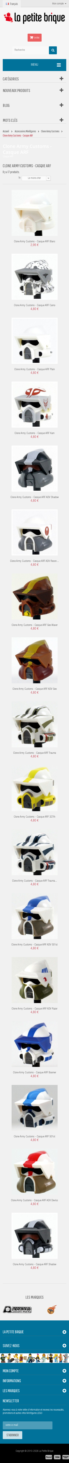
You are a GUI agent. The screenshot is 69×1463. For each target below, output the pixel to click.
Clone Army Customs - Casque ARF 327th (34, 817)
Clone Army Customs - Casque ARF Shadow (34, 1264)
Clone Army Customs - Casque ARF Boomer (34, 1072)
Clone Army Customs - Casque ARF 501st (34, 1136)
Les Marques (34, 1297)
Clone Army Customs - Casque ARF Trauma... (34, 881)
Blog (6, 105)
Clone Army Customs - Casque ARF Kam (34, 433)
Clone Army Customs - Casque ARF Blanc (34, 241)
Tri (19, 178)
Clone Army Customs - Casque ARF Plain (34, 369)
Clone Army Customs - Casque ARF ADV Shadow (34, 497)
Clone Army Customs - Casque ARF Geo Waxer (35, 625)
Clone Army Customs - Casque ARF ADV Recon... (34, 561)
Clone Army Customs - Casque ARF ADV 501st (34, 944)
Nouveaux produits (16, 90)
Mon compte (11, 1370)
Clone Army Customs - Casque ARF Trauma (34, 753)
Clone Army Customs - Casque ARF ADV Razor (34, 1008)
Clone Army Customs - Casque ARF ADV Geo (35, 689)
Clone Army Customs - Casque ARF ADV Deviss (34, 1200)
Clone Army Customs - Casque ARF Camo (34, 305)
